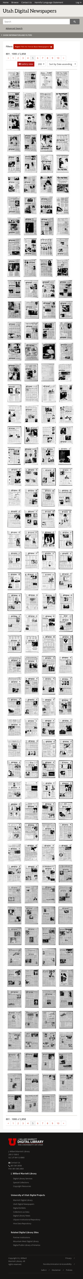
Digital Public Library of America (26, 1245)
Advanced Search (14, 28)
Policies (69, 1270)
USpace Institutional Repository (26, 1219)
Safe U (43, 1270)
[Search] (36, 21)
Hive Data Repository (22, 1223)
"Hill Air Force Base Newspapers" (33, 47)
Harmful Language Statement (49, 2)
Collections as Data (21, 1212)
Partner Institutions (21, 1237)
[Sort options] (62, 64)
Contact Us (26, 2)
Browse (14, 2)
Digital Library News (21, 1215)
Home (6, 2)
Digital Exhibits (19, 1208)
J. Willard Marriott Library (19, 1151)
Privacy (68, 1258)
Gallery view (27, 64)
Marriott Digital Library (23, 1200)
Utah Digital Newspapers (23, 1204)
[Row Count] (41, 64)
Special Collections (21, 1182)
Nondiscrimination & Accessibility (57, 1264)
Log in (79, 2)
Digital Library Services (22, 1178)
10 (58, 58)
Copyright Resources (22, 1186)
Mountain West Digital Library (26, 1241)
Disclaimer (56, 1270)
